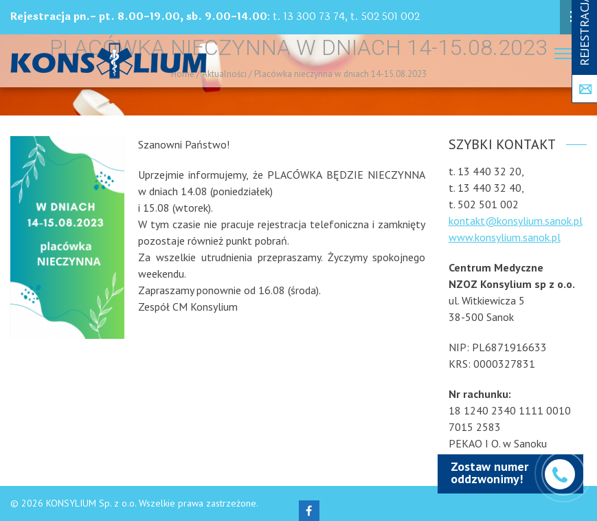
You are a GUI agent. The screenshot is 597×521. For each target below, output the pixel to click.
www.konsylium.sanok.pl (505, 237)
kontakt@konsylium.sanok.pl (516, 221)
